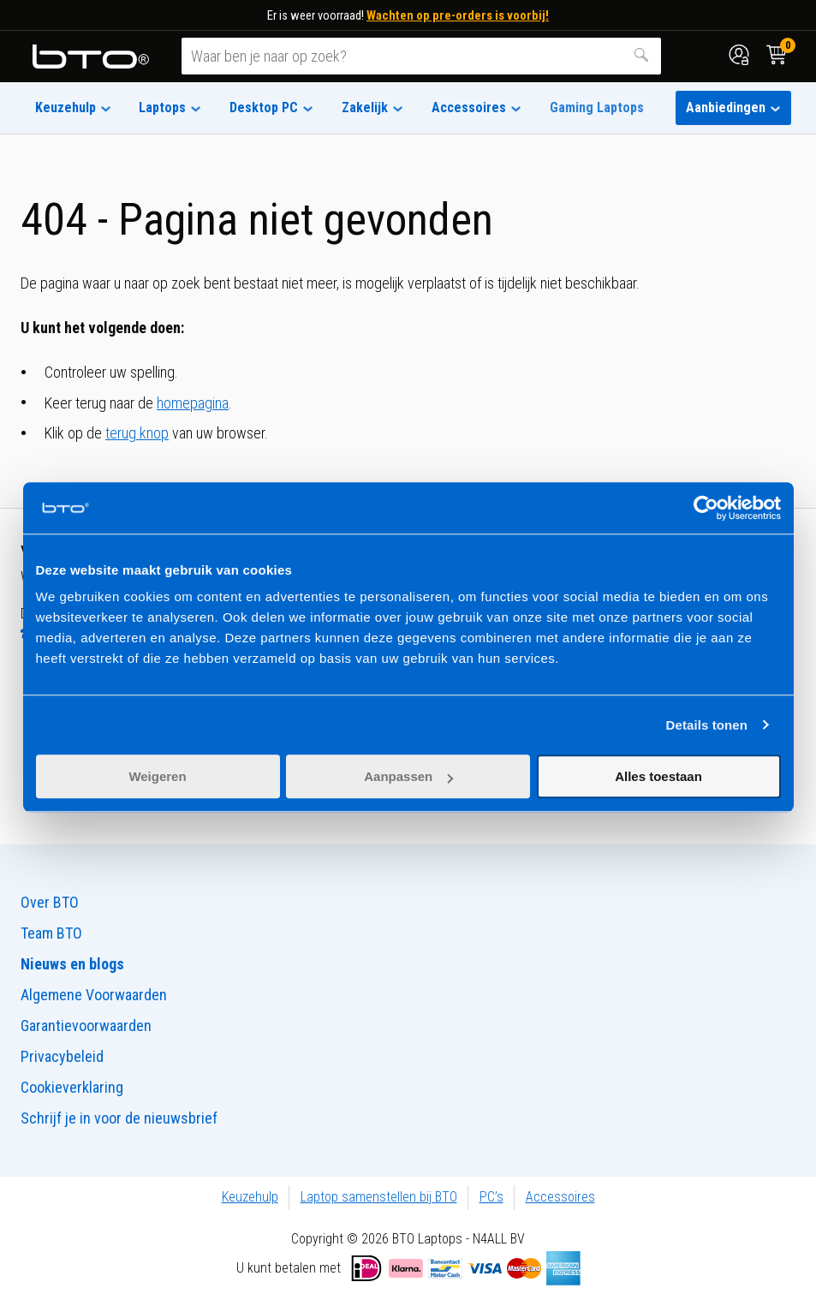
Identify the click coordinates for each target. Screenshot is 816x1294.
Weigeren (157, 776)
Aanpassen (408, 776)
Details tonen (707, 725)
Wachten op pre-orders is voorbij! (457, 15)
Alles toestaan (658, 776)
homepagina (193, 403)
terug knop (137, 433)
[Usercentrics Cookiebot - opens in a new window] (706, 508)
